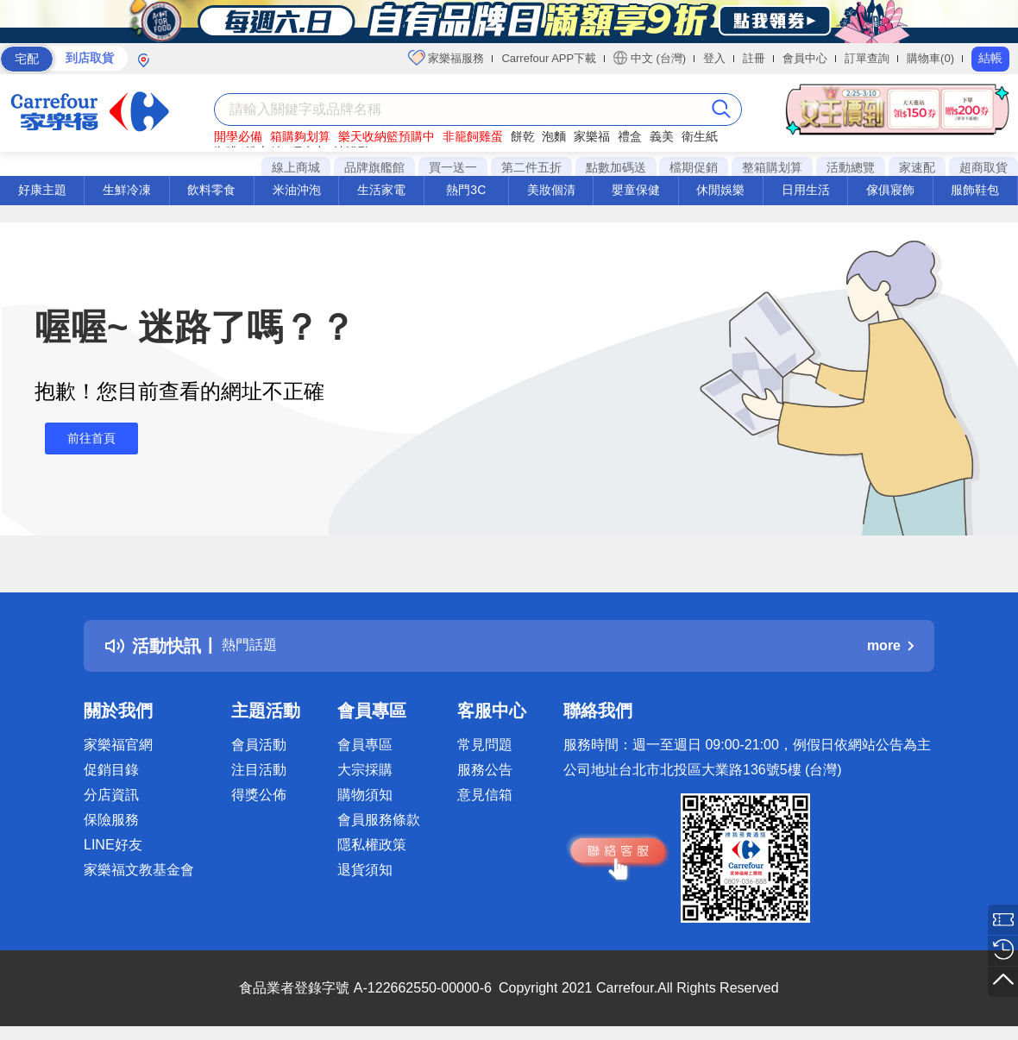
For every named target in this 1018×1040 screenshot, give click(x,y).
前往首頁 (81, 438)
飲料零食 (211, 190)
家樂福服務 (446, 58)
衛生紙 (700, 136)
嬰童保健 (636, 190)
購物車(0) (930, 58)
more (890, 645)
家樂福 (592, 136)
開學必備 (238, 136)
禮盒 (630, 136)
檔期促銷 (693, 167)
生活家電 (381, 190)
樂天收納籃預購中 (386, 136)
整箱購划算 (772, 167)
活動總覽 (850, 167)
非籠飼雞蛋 (473, 136)
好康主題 (42, 190)
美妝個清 (551, 190)
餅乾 (523, 136)
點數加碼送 (616, 167)
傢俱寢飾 (890, 190)
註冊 (754, 58)
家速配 (917, 167)
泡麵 (554, 136)
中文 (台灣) (649, 58)
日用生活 (806, 190)
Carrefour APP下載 (548, 58)
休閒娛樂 (720, 190)
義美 (662, 136)
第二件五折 (531, 167)
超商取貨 (983, 167)
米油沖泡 (297, 190)
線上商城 (296, 167)
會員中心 (804, 58)
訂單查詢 (867, 58)
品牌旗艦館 (374, 167)
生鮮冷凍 (127, 190)
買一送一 (453, 167)
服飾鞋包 (975, 190)
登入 (714, 58)
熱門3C (466, 190)
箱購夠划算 (300, 136)
